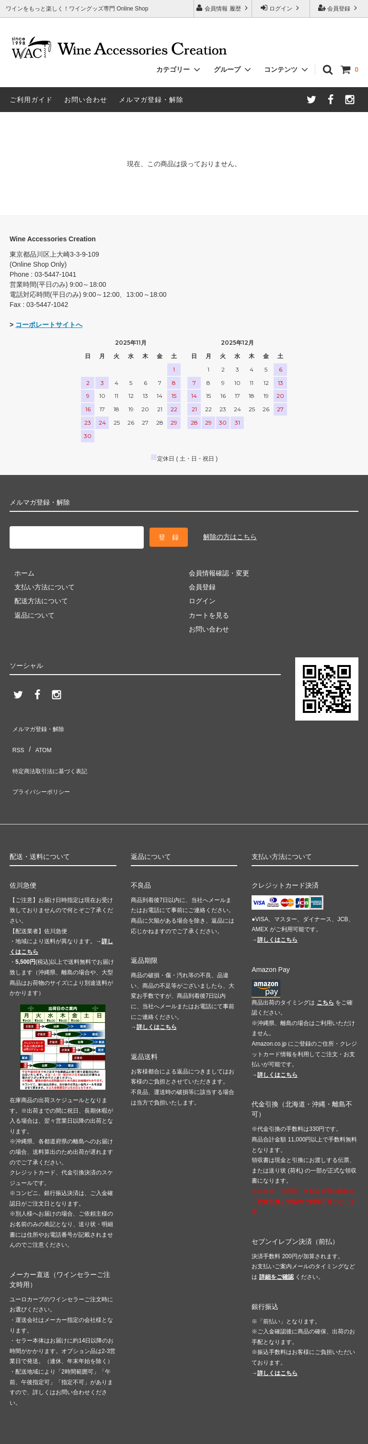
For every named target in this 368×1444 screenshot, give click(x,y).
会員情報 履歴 (223, 8)
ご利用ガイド (31, 99)
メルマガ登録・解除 (151, 99)
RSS (16, 736)
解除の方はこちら (230, 535)
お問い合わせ (85, 99)
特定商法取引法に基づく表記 (53, 750)
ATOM (38, 736)
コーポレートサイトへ (48, 324)
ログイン (281, 8)
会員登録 (339, 8)
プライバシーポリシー (43, 764)
